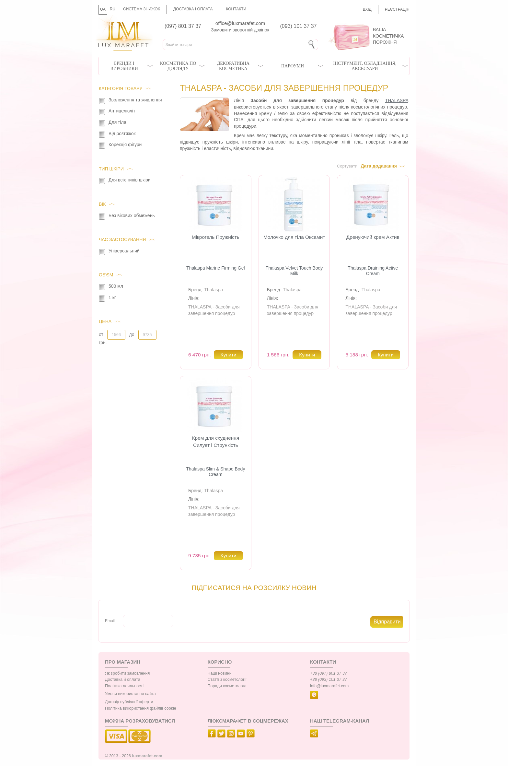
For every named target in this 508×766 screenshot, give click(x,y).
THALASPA (396, 100)
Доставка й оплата (122, 679)
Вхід (367, 9)
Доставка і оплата (193, 9)
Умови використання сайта (130, 693)
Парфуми (292, 66)
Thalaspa (213, 289)
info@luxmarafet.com (329, 686)
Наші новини (220, 673)
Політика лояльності (124, 686)
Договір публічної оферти (129, 702)
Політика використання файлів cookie (140, 708)
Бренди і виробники (124, 66)
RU (112, 9)
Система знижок (141, 9)
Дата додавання (379, 165)
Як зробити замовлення (127, 673)
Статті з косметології (227, 679)
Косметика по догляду (178, 66)
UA (103, 9)
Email (110, 621)
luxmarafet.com (147, 756)
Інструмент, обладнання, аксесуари (365, 66)
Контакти (236, 9)
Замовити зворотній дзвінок (240, 29)
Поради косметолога (227, 686)
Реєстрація (397, 9)
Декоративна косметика (233, 66)
